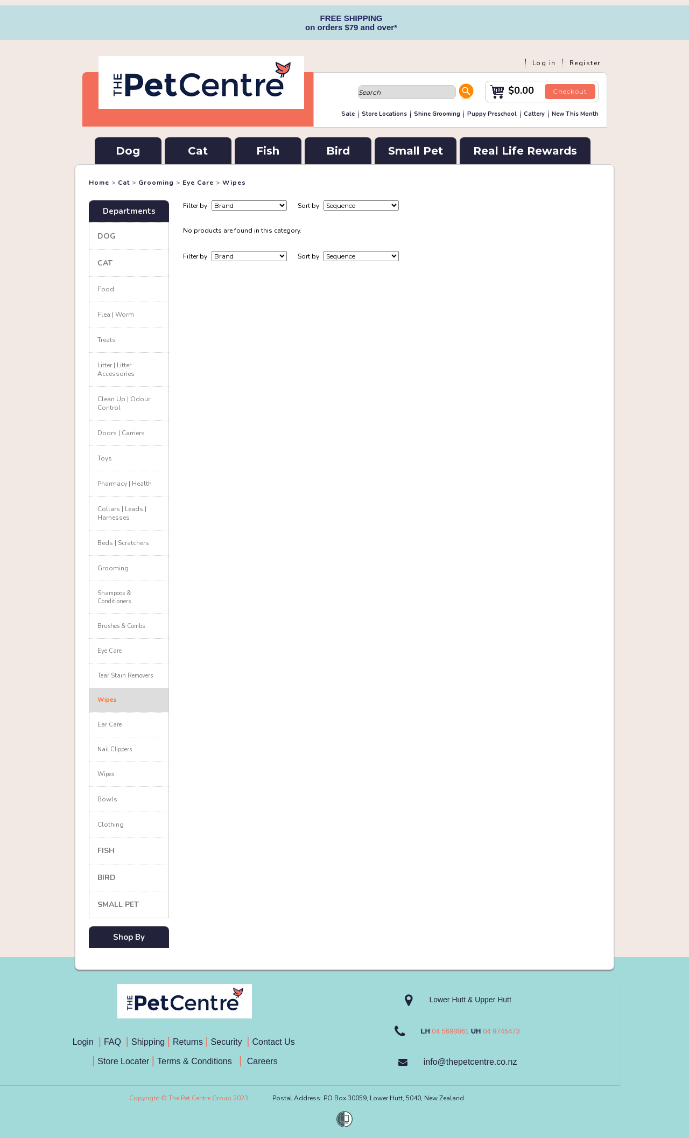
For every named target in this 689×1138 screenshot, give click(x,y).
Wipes (234, 182)
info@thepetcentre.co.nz (470, 1061)
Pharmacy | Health (124, 483)
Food (105, 289)
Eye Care (198, 182)
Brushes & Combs (121, 626)
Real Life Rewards (525, 150)
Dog (128, 150)
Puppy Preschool (492, 114)
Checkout (570, 91)
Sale (348, 114)
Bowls (107, 799)
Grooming (156, 182)
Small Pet (415, 150)
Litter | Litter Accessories (116, 369)
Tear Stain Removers (125, 676)
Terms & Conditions (198, 1061)
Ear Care (109, 725)
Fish (267, 150)
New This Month (575, 114)
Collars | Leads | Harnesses (121, 513)
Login (86, 1041)
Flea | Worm (115, 314)
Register (585, 63)
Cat (198, 150)
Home (99, 182)
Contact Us (275, 1041)
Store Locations (384, 114)
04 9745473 (501, 1031)
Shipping (148, 1041)
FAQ (115, 1041)
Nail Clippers (114, 749)
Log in (544, 63)
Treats (106, 340)
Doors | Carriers (121, 433)
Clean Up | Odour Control (123, 403)
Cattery (534, 114)
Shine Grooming (437, 114)
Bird (338, 150)
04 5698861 (450, 1031)
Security (227, 1041)
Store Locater (123, 1061)
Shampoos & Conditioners (114, 597)
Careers (260, 1061)
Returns (188, 1041)
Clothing (110, 824)
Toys (104, 458)
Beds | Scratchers (123, 543)
